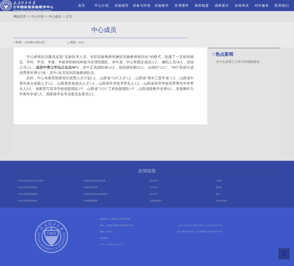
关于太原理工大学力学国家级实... (239, 62)
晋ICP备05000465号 (185, 231)
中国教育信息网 (90, 187)
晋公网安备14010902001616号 (209, 231)
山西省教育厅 (156, 201)
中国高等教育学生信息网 (94, 181)
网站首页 (20, 16)
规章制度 (202, 5)
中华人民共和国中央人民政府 (30, 181)
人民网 (219, 181)
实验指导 (122, 5)
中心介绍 (102, 5)
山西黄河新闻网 (90, 201)
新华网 (219, 187)
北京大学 (154, 187)
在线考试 (242, 5)
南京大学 (154, 194)
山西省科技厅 (222, 201)
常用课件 (182, 5)
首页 (81, 5)
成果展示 (222, 5)
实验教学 (162, 5)
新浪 (218, 194)
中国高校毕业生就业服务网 (95, 194)
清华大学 (154, 181)
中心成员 (55, 16)
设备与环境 (142, 5)
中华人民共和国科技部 (27, 187)
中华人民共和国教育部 (27, 194)
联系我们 (282, 5)
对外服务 (262, 5)
